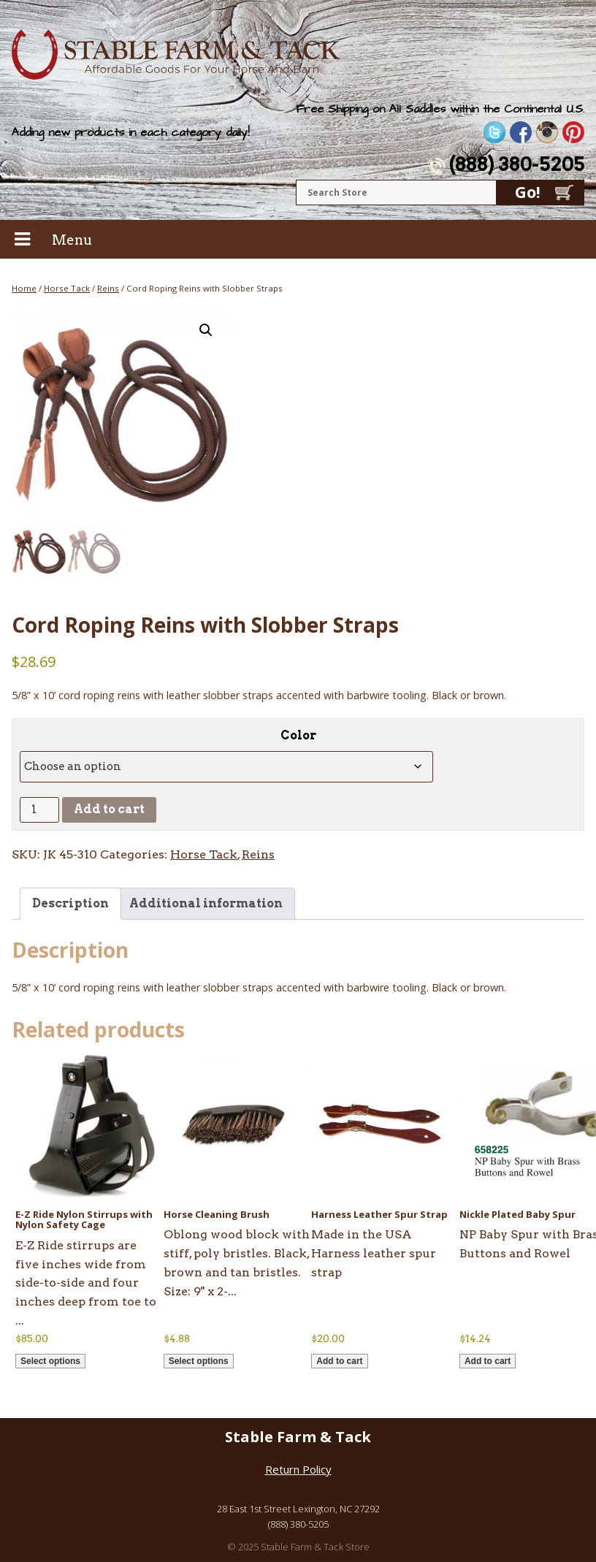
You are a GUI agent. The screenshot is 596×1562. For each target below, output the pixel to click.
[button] (206, 330)
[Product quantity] (39, 810)
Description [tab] (70, 903)
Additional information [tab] (206, 903)
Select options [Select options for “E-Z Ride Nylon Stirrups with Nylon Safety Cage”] (50, 1361)
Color (298, 735)
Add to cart (109, 809)
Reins (108, 288)
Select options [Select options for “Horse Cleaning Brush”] (199, 1361)
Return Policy (298, 1469)
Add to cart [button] (339, 1361)
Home (24, 288)
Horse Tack (67, 288)
